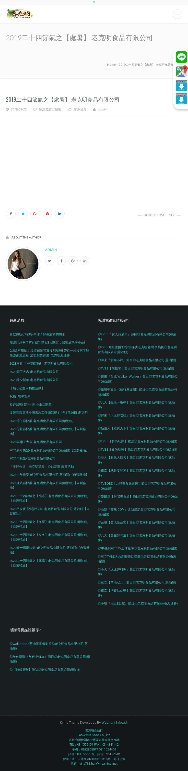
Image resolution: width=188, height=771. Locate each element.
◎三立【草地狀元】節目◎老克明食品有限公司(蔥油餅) (137, 582)
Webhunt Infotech (115, 722)
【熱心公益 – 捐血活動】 (27, 388)
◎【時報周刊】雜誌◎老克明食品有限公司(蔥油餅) (45, 669)
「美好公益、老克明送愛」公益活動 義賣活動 (42, 466)
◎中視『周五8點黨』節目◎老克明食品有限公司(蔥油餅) (137, 603)
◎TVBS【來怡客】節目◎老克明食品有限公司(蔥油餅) (136, 368)
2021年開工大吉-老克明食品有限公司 (36, 442)
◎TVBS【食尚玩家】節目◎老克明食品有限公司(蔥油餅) (137, 449)
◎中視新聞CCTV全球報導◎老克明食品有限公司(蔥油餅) (137, 548)
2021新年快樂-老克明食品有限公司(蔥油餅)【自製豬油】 (49, 450)
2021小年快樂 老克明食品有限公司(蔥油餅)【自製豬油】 (49, 474)
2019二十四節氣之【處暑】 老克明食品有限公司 (63, 99)
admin (51, 249)
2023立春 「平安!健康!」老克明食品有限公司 (41, 363)
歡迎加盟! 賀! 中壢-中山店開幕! (31, 404)
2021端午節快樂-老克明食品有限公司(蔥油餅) (41, 421)
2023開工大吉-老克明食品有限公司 (34, 371)
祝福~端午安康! (20, 396)
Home (111, 65)
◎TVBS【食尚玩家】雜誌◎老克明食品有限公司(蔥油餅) (137, 441)
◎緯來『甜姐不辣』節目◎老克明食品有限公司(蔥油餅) (137, 360)
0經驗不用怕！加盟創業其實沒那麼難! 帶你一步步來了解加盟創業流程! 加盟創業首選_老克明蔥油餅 (49, 353)
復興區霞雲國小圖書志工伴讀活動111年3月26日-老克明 (49, 412)
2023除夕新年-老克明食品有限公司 (34, 380)
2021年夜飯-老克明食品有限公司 (33, 458)
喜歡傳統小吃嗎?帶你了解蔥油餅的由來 (37, 334)
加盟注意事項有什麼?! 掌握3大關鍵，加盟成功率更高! (47, 342)
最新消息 (79, 109)
